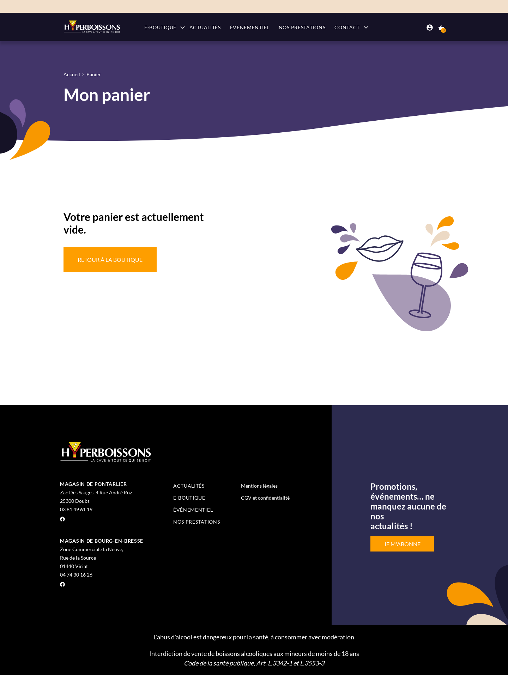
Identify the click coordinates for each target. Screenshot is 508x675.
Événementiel (250, 27)
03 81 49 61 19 (76, 509)
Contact (347, 27)
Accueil (72, 74)
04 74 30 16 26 (76, 575)
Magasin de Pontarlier (93, 484)
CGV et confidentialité (265, 498)
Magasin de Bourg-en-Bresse (101, 541)
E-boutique (160, 27)
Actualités (205, 27)
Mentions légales (259, 486)
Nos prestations (302, 27)
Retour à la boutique (110, 259)
